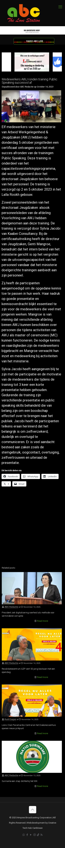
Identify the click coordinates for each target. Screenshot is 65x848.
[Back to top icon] (32, 809)
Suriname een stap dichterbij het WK (19, 781)
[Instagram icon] (34, 834)
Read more (42, 621)
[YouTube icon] (31, 834)
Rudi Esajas (10, 719)
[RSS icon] (41, 834)
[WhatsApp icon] (23, 834)
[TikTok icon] (38, 834)
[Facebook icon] (27, 834)
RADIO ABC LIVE (34, 41)
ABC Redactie (11, 607)
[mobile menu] (60, 7)
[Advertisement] (32, 529)
